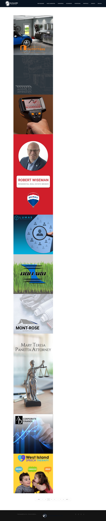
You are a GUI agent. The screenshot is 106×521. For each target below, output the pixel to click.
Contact (93, 3)
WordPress (60, 3)
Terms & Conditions (32, 514)
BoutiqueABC (41, 3)
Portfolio (85, 3)
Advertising (77, 3)
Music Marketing (51, 3)
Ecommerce (69, 3)
